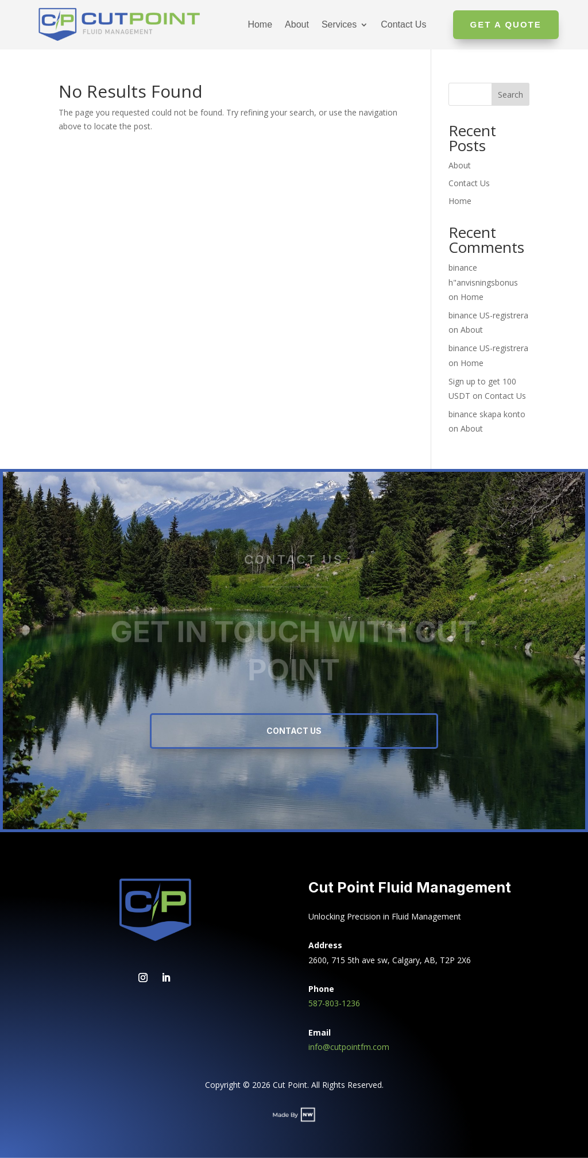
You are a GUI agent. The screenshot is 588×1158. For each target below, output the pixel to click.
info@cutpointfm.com (348, 1046)
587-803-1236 (334, 1003)
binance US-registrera (488, 315)
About (297, 24)
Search (510, 94)
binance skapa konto (486, 414)
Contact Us (403, 24)
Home (259, 24)
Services (339, 24)
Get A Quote (505, 24)
